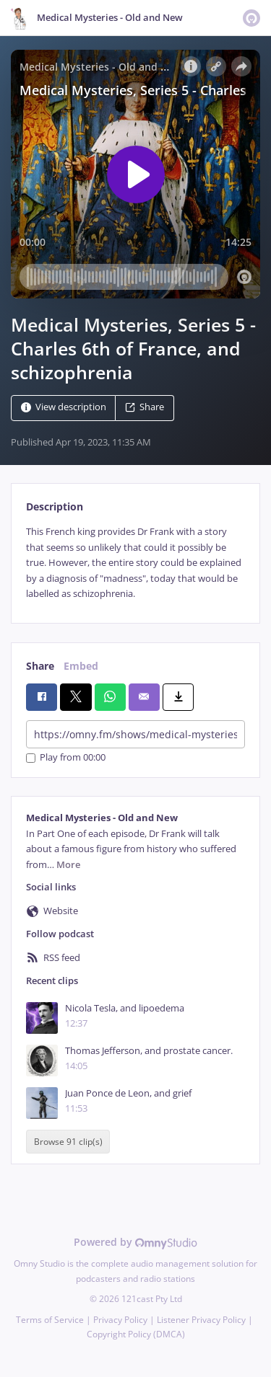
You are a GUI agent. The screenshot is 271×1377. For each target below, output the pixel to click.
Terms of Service (50, 1320)
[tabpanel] (135, 562)
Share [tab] (40, 666)
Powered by (135, 1242)
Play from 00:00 (66, 758)
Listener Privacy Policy (201, 1320)
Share (144, 408)
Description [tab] (54, 506)
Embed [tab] (81, 666)
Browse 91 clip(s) (68, 1141)
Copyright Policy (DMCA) (136, 1334)
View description (63, 408)
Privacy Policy (120, 1320)
